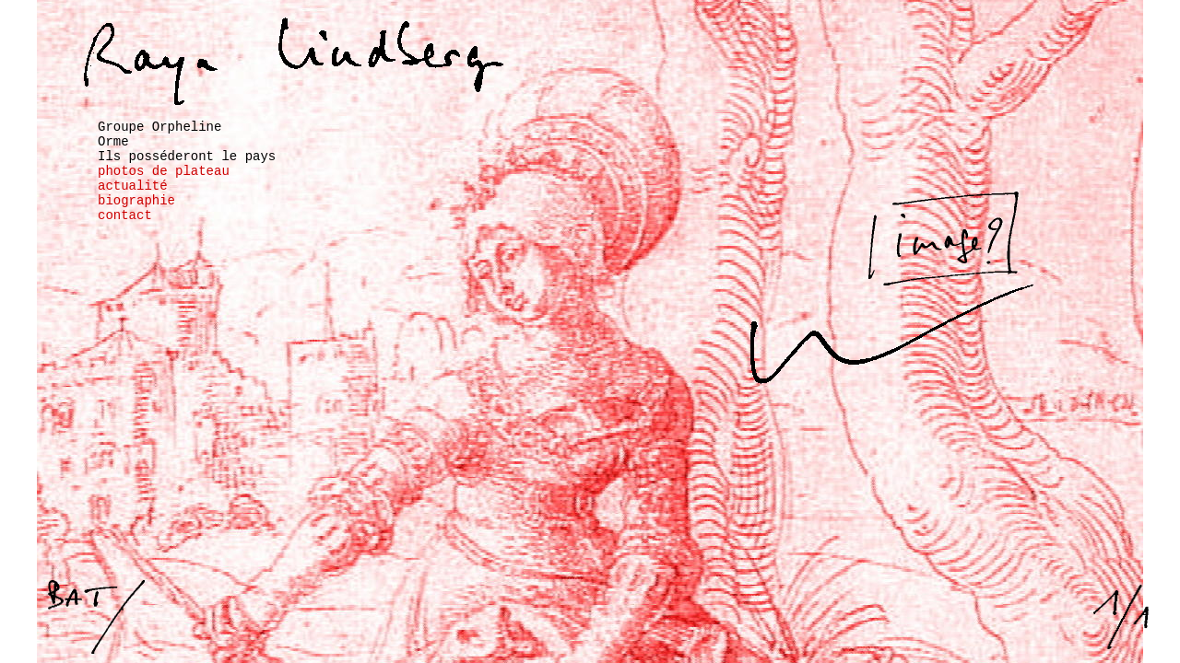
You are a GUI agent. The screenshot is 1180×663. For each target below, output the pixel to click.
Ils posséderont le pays (187, 156)
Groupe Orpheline (159, 127)
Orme (113, 141)
